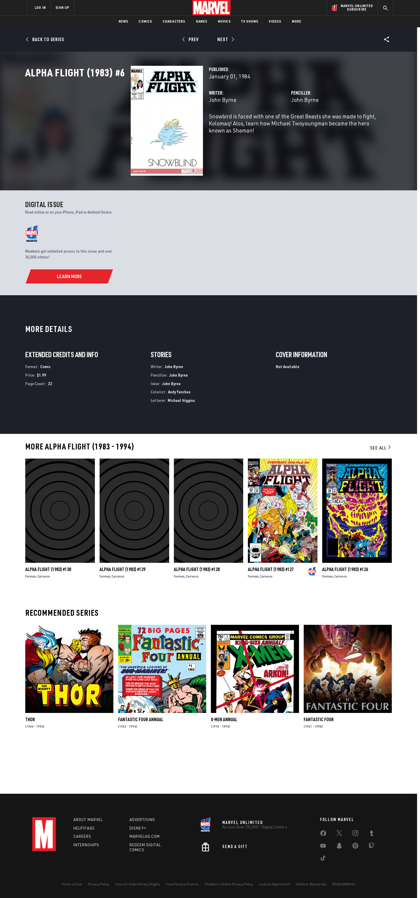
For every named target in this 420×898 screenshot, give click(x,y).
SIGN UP (62, 7)
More (297, 21)
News (123, 21)
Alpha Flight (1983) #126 (345, 616)
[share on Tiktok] (323, 859)
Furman (30, 622)
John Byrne (149, 125)
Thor (30, 766)
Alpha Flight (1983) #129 (122, 616)
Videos (275, 21)
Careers (82, 836)
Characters (174, 21)
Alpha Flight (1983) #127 (271, 616)
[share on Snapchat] (339, 847)
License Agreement (274, 884)
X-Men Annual (224, 766)
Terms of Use (71, 884)
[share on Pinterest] (355, 847)
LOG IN (40, 7)
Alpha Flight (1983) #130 (48, 616)
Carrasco (43, 622)
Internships (86, 845)
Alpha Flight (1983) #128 (197, 616)
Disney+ (138, 828)
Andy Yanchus (179, 438)
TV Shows (249, 21)
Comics (145, 21)
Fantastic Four (319, 766)
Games (201, 21)
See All (381, 494)
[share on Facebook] (323, 834)
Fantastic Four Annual (140, 766)
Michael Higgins (181, 446)
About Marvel (88, 819)
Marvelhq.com (145, 836)
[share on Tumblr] (371, 834)
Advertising (142, 819)
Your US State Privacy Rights (137, 884)
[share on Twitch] (371, 847)
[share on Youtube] (323, 847)
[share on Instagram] (355, 834)
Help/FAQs (84, 828)
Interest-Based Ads (311, 884)
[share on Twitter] (339, 834)
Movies (224, 21)
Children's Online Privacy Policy (228, 884)
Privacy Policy (98, 884)
